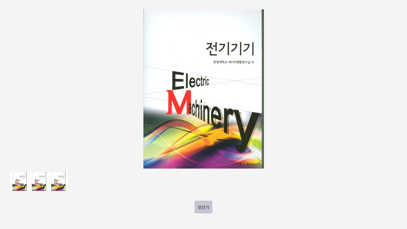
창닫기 (203, 207)
